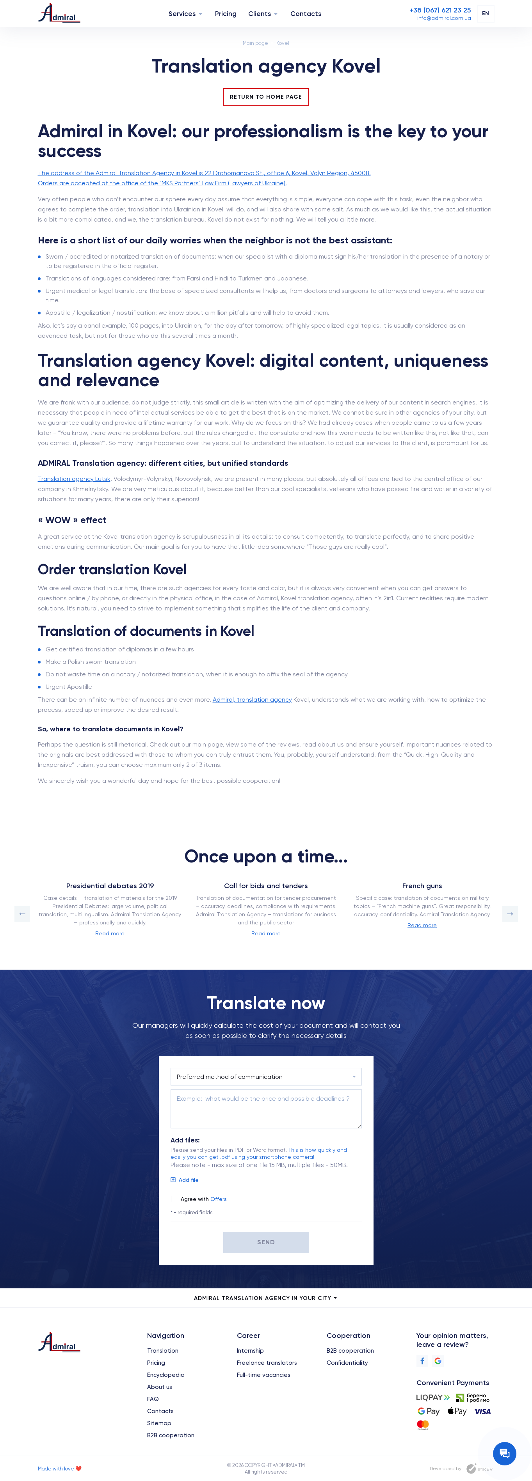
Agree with (204, 1199)
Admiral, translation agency (252, 699)
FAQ (153, 1399)
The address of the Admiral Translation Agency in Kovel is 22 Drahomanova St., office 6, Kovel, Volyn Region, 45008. (204, 173)
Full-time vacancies (263, 1374)
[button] (22, 914)
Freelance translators (267, 1362)
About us (159, 1387)
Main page (255, 43)
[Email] (444, 17)
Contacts (305, 14)
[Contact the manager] (504, 1453)
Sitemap (159, 1423)
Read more (110, 933)
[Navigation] (200, 14)
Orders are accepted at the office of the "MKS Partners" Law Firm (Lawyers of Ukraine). (162, 183)
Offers (218, 1199)
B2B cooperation (170, 1435)
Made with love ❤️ (60, 1469)
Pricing (226, 14)
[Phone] (440, 10)
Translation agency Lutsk (74, 478)
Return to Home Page (266, 97)
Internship (250, 1350)
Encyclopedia (166, 1374)
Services (182, 14)
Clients (259, 14)
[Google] (438, 1361)
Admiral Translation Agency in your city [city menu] (266, 1298)
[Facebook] (422, 1361)
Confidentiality (347, 1362)
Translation (162, 1350)
